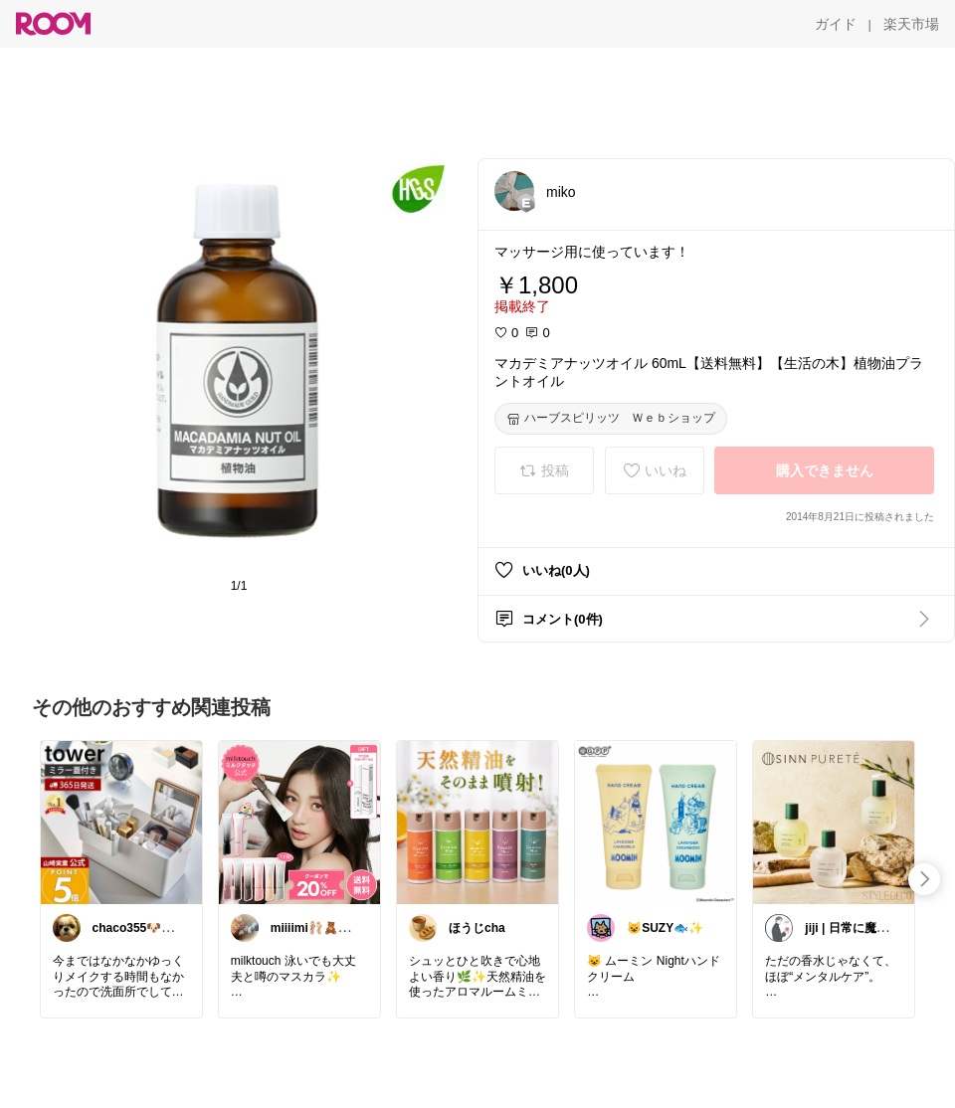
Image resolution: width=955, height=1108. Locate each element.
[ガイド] (836, 24)
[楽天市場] (911, 24)
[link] (121, 821)
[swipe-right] (924, 879)
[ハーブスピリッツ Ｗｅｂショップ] (610, 419)
